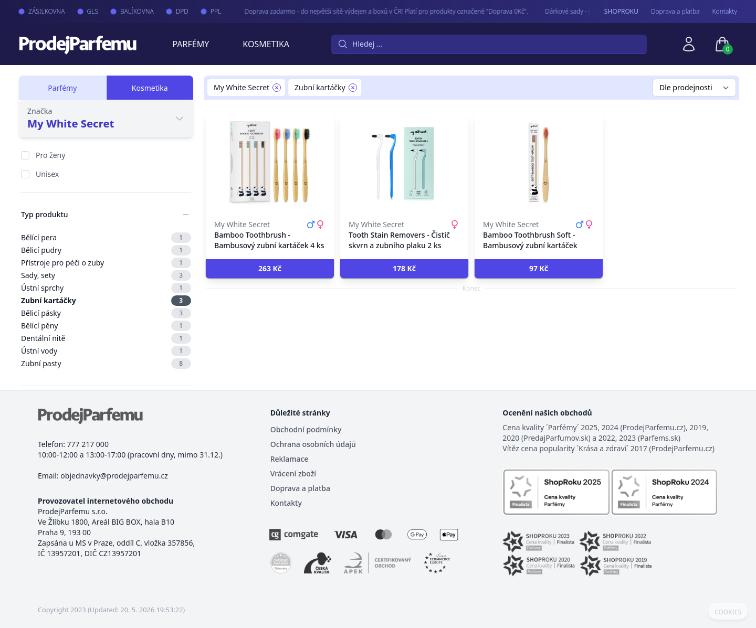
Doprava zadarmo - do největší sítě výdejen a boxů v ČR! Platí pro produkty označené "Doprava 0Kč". (376, 11)
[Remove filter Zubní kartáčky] (353, 87)
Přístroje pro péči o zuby (106, 263)
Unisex (47, 174)
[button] (270, 268)
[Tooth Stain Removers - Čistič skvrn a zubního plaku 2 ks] (404, 163)
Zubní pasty (106, 363)
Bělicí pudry (106, 250)
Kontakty (724, 11)
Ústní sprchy (106, 288)
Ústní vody (106, 351)
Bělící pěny (106, 326)
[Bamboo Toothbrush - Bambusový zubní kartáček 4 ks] (270, 163)
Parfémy (190, 44)
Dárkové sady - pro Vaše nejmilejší (583, 11)
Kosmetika (266, 44)
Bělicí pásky (106, 313)
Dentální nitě (106, 338)
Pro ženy (50, 155)
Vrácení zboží (293, 473)
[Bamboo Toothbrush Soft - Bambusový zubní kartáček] (538, 163)
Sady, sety (106, 275)
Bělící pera (106, 237)
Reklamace (289, 459)
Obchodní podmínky (306, 429)
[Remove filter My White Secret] (276, 87)
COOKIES (728, 612)
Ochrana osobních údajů (313, 444)
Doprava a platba (675, 11)
